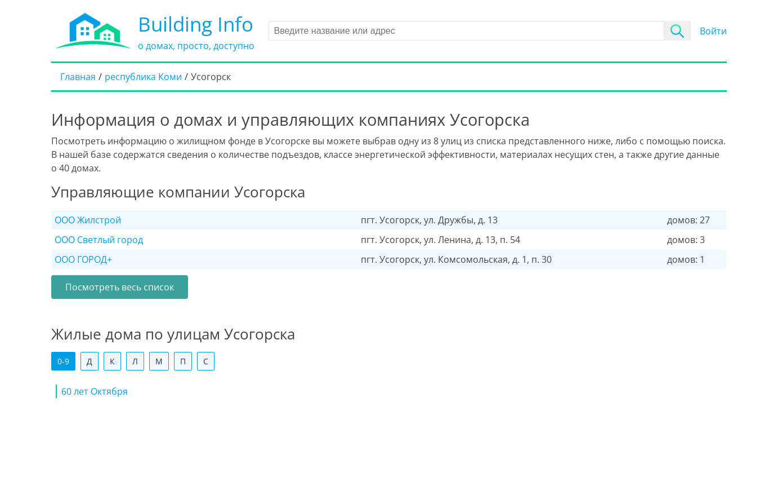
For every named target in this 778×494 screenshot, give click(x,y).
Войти (713, 31)
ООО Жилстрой (88, 220)
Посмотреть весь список (119, 287)
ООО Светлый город (99, 239)
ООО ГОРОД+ (83, 259)
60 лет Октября (94, 391)
